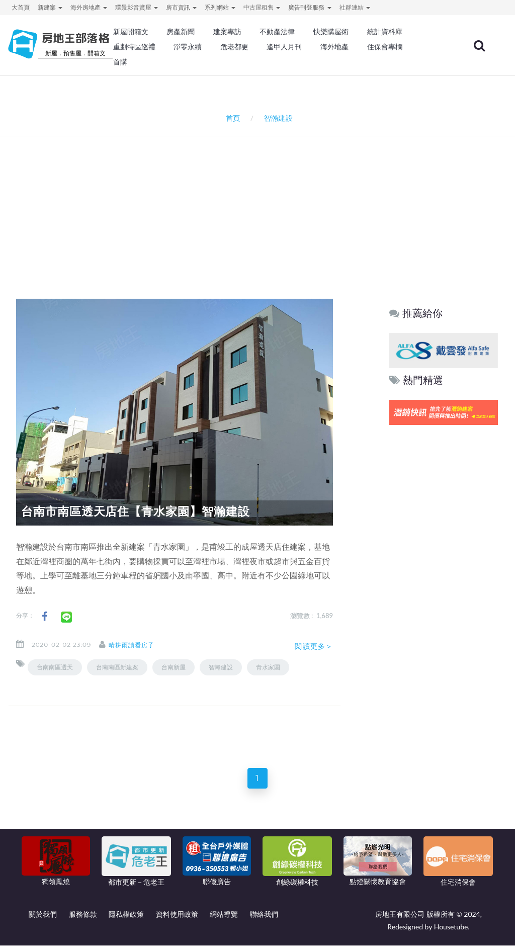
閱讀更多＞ (314, 646)
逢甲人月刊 (284, 46)
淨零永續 (188, 46)
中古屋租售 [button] (261, 7)
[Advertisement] (260, 204)
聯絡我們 (264, 918)
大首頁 (21, 7)
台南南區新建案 (117, 667)
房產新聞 (180, 31)
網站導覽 (224, 918)
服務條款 (83, 918)
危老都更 (234, 46)
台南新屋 (173, 667)
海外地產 (334, 46)
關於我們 (43, 918)
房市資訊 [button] (181, 7)
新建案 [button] (50, 7)
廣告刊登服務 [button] (309, 7)
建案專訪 (227, 31)
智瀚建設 (221, 667)
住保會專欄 (384, 46)
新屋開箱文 (130, 31)
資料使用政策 (177, 918)
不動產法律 (277, 31)
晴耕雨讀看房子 (140, 645)
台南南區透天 (55, 667)
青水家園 (268, 667)
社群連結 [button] (354, 7)
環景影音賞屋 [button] (136, 7)
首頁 (231, 118)
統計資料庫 (384, 31)
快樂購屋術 (331, 31)
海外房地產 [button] (88, 7)
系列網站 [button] (220, 7)
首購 (120, 61)
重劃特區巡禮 (134, 46)
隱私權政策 (126, 918)
